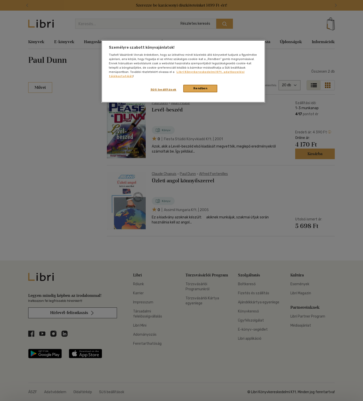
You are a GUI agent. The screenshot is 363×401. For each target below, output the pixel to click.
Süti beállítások (163, 89)
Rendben (200, 88)
